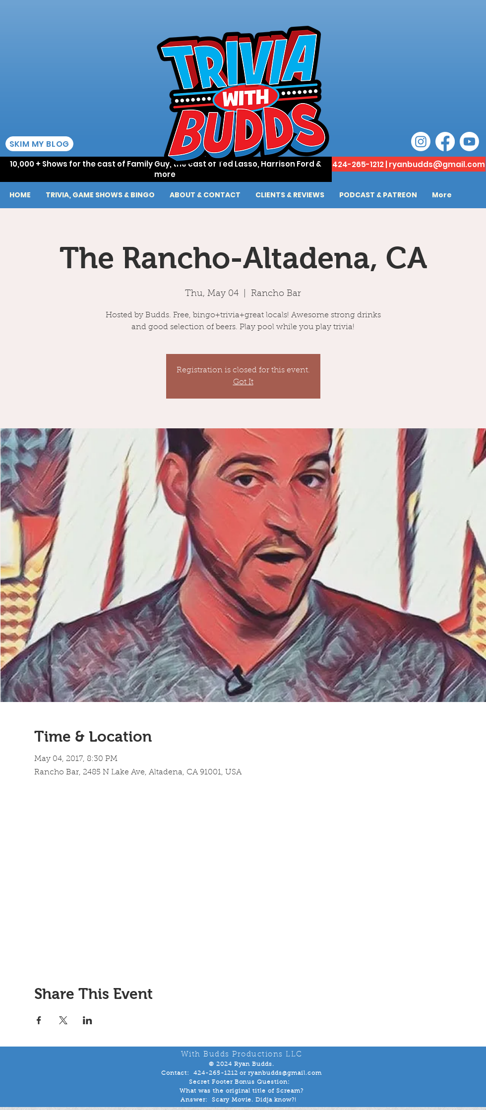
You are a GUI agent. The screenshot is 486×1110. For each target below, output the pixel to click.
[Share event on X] (63, 1020)
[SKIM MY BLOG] (39, 143)
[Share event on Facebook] (39, 1020)
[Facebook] (445, 141)
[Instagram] (420, 141)
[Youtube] (469, 141)
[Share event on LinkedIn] (87, 1020)
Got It (243, 382)
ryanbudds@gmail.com (437, 164)
